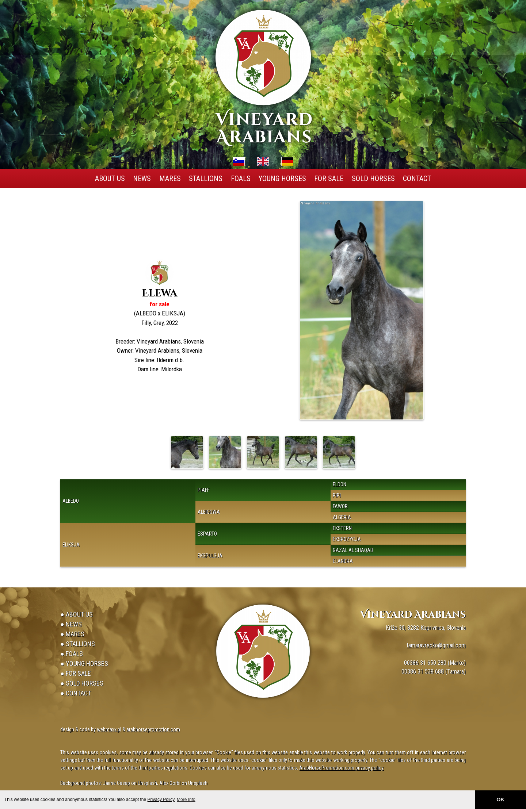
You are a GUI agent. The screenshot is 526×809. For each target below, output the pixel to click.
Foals (241, 178)
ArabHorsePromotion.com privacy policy (341, 768)
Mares (170, 178)
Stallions (205, 178)
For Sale (328, 178)
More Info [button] (186, 799)
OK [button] (500, 799)
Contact (417, 178)
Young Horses (282, 178)
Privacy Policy (161, 799)
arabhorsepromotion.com (153, 729)
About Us (110, 178)
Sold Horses (373, 178)
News (142, 178)
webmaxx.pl (109, 729)
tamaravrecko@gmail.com (436, 645)
